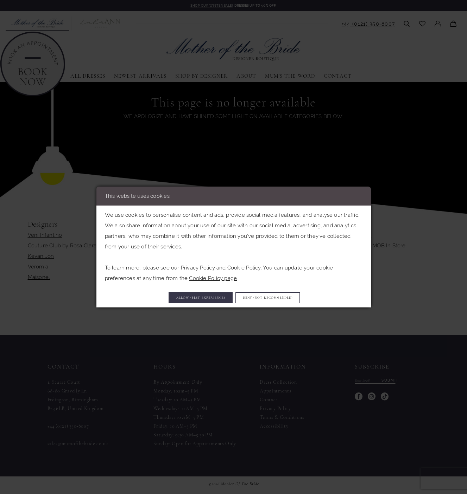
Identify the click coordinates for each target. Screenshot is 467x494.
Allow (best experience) (182, 297)
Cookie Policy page (213, 275)
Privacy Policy (198, 265)
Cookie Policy (244, 265)
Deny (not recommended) (287, 297)
